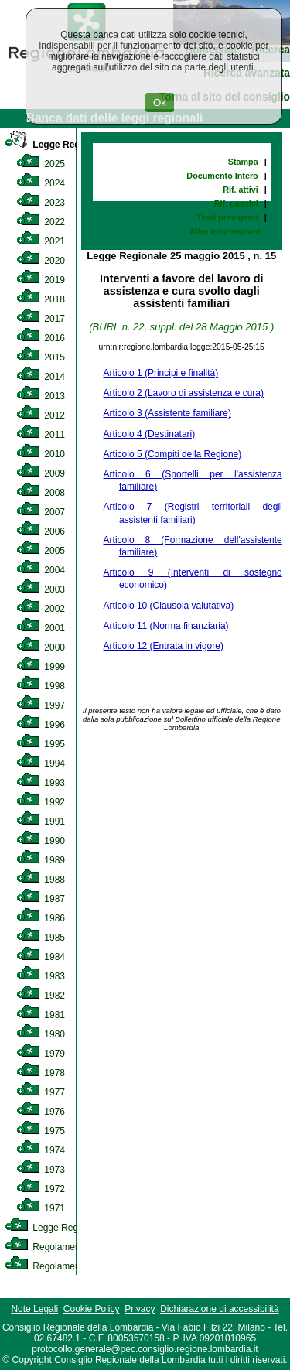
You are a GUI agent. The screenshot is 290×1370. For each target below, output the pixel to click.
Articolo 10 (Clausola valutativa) (169, 605)
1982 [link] (40, 995)
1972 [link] (40, 1189)
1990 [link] (40, 840)
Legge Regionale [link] (56, 144)
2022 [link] (40, 222)
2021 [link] (40, 241)
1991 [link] (40, 821)
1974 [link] (40, 1150)
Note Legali (34, 1308)
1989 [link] (40, 860)
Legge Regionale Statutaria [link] (75, 1227)
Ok (159, 102)
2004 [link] (40, 570)
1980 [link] (40, 1034)
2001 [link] (40, 628)
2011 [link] (40, 434)
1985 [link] (40, 937)
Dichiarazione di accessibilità (219, 1308)
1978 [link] (40, 1073)
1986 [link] (40, 918)
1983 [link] (40, 976)
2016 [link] (40, 338)
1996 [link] (40, 724)
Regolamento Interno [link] (62, 1247)
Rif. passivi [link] (236, 203)
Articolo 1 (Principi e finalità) (161, 372)
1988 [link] (40, 879)
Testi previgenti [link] (227, 217)
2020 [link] (40, 260)
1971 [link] (40, 1208)
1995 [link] (40, 744)
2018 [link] (40, 299)
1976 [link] (40, 1111)
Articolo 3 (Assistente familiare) (167, 413)
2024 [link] (40, 183)
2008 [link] (40, 492)
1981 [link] (40, 1015)
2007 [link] (40, 512)
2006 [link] (40, 531)
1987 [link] (40, 898)
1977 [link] (40, 1092)
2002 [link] (40, 608)
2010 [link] (40, 454)
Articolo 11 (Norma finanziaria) (166, 625)
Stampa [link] (243, 161)
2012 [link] (40, 415)
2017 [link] (40, 318)
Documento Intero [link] (222, 175)
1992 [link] (40, 802)
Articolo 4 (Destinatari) (150, 434)
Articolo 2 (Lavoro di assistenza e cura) (184, 393)
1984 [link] (40, 956)
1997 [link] (40, 705)
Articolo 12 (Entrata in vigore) (163, 646)
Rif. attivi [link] (240, 189)
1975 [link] (40, 1131)
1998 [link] (40, 686)
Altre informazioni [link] (225, 231)
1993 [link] (40, 782)
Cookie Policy (91, 1308)
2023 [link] (40, 202)
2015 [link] (40, 357)
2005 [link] (40, 550)
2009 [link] (40, 473)
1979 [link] (40, 1053)
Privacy (140, 1308)
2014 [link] (40, 376)
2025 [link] (40, 164)
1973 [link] (40, 1169)
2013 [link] (40, 396)
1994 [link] (40, 763)
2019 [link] (40, 280)
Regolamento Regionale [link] (68, 1266)
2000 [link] (40, 647)
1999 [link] (40, 666)
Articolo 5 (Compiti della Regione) (173, 454)
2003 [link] (40, 589)
